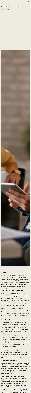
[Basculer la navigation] (28, 2)
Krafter (3, 272)
